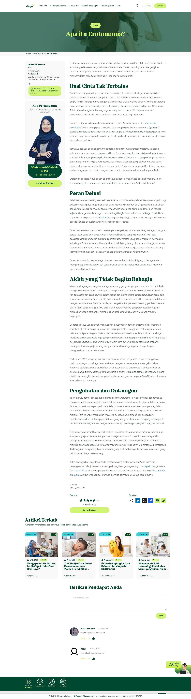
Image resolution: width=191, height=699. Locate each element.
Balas (83, 638)
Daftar (160, 6)
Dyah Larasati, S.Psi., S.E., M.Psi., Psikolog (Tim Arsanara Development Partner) (44, 90)
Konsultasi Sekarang (45, 183)
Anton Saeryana (88, 628)
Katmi (83, 649)
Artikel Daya (37, 54)
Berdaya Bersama (58, 6)
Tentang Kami (107, 6)
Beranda (43, 6)
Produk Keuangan (90, 6)
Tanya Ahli (74, 6)
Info (118, 6)
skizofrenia (103, 217)
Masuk (148, 6)
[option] (95, 32)
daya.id (147, 466)
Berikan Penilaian (89, 510)
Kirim (161, 616)
